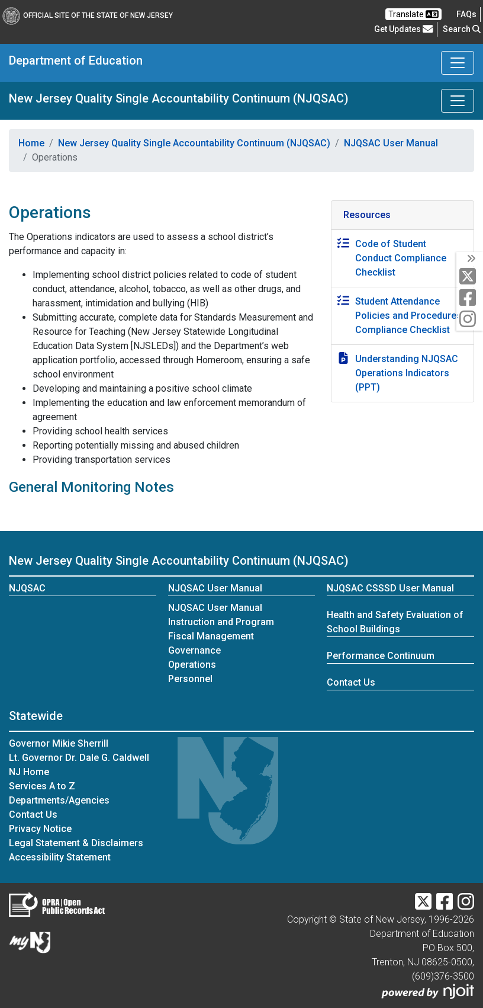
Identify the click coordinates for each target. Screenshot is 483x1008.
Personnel (190, 678)
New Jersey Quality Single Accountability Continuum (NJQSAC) (179, 98)
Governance (194, 650)
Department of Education (76, 60)
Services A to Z (42, 786)
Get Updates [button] (403, 29)
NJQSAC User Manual (391, 143)
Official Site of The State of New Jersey (87, 15)
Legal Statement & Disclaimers (76, 843)
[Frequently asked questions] (466, 14)
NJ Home (29, 771)
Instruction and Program (221, 622)
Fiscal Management (211, 636)
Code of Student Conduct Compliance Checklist (400, 258)
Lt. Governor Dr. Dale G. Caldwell (79, 757)
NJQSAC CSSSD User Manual (390, 588)
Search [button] (462, 29)
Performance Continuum (380, 655)
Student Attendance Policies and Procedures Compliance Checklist (408, 315)
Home (31, 143)
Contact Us (351, 682)
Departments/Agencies (59, 800)
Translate (413, 14)
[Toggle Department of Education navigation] (457, 63)
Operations (192, 664)
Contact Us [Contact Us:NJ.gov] (33, 814)
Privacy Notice (40, 828)
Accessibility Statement (60, 857)
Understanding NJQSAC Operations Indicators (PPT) (406, 373)
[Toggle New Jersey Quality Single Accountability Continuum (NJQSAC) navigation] (457, 101)
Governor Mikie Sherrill (58, 743)
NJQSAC (27, 588)
